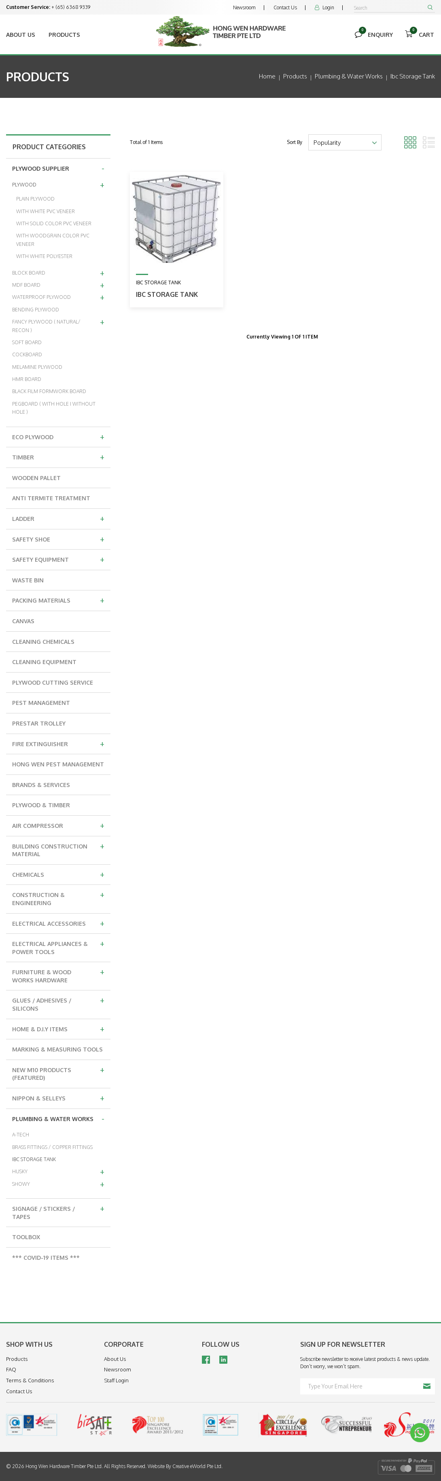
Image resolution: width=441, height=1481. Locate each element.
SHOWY (58, 1183)
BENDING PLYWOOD (35, 310)
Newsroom (244, 7)
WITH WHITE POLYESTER (44, 256)
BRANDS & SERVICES (41, 784)
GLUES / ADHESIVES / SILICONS (58, 1003)
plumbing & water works (349, 76)
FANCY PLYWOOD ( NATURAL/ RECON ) (58, 324)
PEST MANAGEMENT (41, 702)
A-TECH (20, 1135)
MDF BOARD (58, 284)
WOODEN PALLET (36, 477)
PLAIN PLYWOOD (35, 199)
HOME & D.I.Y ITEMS (58, 1028)
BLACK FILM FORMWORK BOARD (49, 391)
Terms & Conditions (30, 1380)
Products (64, 34)
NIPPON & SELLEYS (58, 1097)
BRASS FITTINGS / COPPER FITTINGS (52, 1147)
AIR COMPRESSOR (58, 825)
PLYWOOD (58, 184)
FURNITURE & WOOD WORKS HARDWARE (58, 975)
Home (267, 76)
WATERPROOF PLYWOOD (58, 297)
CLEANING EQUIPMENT (44, 661)
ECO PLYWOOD (58, 436)
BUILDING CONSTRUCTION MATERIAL (58, 849)
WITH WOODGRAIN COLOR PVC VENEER (52, 240)
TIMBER (58, 456)
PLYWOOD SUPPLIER (58, 168)
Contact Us (285, 7)
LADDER (58, 518)
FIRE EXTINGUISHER (58, 743)
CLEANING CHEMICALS (43, 641)
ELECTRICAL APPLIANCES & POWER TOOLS (58, 946)
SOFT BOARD (27, 342)
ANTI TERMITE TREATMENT (51, 498)
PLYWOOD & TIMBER (41, 805)
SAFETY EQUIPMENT (58, 559)
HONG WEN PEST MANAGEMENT (58, 764)
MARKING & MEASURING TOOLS (57, 1049)
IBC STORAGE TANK (34, 1159)
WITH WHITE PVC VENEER (45, 211)
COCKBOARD (27, 354)
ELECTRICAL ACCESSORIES (58, 923)
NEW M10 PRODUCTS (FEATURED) (58, 1072)
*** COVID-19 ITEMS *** (46, 1257)
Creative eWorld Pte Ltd (196, 1466)
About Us (20, 34)
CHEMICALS (58, 874)
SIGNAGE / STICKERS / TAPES (58, 1211)
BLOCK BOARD (58, 272)
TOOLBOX (26, 1236)
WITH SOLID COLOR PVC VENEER (53, 223)
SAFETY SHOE (58, 538)
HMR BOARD (26, 379)
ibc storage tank (412, 76)
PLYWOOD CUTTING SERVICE (52, 682)
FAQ (11, 1369)
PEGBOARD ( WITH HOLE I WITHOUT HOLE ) (53, 408)
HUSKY (58, 1171)
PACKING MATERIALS (58, 600)
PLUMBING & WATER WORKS (58, 1118)
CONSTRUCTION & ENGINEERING (58, 897)
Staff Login (116, 1380)
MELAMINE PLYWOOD (37, 367)
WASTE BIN (28, 580)
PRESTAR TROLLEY (39, 723)
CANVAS (23, 621)
